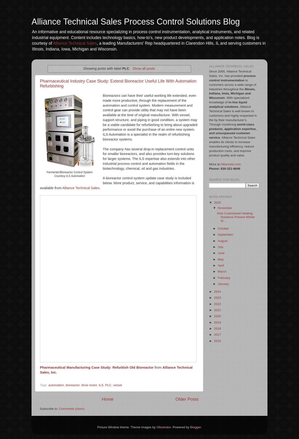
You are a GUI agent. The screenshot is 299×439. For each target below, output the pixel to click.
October (223, 228)
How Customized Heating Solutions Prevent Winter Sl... (236, 217)
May (221, 259)
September (225, 234)
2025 (217, 202)
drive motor (89, 385)
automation (56, 385)
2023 (217, 297)
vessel (117, 385)
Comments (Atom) (72, 408)
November (225, 208)
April (221, 265)
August (223, 241)
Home (107, 399)
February (224, 278)
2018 (217, 328)
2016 (217, 341)
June (221, 253)
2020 (217, 316)
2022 (217, 304)
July (220, 247)
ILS (101, 385)
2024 (217, 291)
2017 (217, 334)
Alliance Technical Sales (75, 43)
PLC (108, 385)
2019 (217, 322)
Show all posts (143, 68)
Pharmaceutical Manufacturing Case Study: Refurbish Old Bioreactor (97, 367)
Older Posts (187, 399)
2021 (217, 310)
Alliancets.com (231, 164)
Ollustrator (164, 427)
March (222, 271)
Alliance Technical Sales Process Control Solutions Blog (136, 21)
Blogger (195, 427)
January (223, 284)
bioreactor (72, 385)
